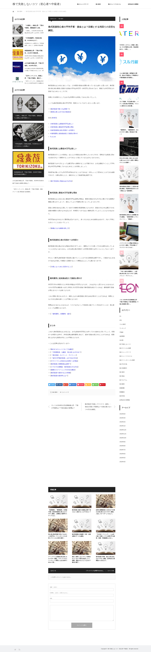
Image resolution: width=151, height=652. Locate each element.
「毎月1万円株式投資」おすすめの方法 (64, 358)
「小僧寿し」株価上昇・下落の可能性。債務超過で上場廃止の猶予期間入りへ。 (28, 117)
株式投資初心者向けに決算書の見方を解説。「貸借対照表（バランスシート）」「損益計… (129, 217)
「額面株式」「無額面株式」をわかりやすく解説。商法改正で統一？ (129, 132)
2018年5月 (123, 457)
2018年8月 (123, 446)
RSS (19, 649)
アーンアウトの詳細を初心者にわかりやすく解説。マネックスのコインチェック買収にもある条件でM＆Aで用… (57, 559)
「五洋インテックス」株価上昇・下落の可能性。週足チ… (33, 77)
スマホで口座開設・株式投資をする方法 (64, 367)
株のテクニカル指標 (125, 348)
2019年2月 (123, 422)
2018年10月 (123, 438)
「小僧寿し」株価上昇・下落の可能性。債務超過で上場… (34, 27)
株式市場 (122, 396)
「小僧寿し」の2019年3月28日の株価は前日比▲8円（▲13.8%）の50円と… (34, 33)
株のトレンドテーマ (82, 4)
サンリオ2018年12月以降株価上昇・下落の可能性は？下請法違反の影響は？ (64, 406)
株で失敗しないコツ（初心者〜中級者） (37, 4)
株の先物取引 (123, 368)
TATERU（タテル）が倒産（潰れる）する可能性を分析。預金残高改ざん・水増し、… (129, 47)
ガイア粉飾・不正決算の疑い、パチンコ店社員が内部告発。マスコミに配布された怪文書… (129, 104)
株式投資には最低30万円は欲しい (62, 124)
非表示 (54, 118)
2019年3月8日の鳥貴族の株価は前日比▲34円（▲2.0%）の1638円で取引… (34, 58)
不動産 (121, 332)
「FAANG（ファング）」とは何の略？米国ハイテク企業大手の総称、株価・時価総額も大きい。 (105, 536)
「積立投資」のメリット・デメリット (63, 355)
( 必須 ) (53, 587)
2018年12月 (123, 430)
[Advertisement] (82, 434)
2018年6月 (123, 453)
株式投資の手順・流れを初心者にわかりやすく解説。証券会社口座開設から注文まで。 (105, 558)
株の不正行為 (123, 364)
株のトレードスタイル (114, 4)
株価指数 (122, 388)
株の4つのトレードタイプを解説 (62, 349)
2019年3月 (123, 418)
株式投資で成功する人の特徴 (60, 373)
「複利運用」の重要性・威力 (60, 314)
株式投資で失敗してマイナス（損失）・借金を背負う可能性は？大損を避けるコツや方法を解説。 (98, 406)
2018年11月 (123, 434)
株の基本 (98, 4)
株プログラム (123, 380)
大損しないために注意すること (61, 266)
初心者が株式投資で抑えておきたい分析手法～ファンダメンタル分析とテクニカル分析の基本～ (57, 536)
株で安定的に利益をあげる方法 (61, 181)
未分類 (121, 340)
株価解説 (122, 392)
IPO (121, 320)
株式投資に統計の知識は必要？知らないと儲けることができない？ (81, 511)
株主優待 (122, 384)
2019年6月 (123, 414)
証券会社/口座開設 (133, 4)
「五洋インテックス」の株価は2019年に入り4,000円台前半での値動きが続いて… (34, 83)
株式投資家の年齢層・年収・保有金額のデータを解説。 (81, 535)
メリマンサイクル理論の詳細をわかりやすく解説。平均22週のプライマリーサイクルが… (129, 245)
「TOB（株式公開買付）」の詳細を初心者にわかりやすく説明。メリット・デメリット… (129, 273)
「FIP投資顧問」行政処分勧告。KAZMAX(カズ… (33, 39)
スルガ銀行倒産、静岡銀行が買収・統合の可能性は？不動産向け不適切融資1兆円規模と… (129, 75)
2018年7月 (123, 449)
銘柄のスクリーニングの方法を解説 (63, 370)
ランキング (123, 328)
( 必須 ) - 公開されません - (59, 592)
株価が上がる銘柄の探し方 (60, 228)
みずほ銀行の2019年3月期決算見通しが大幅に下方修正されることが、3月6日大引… (34, 70)
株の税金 (122, 376)
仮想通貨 (122, 336)
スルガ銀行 (123, 324)
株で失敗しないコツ (125, 344)
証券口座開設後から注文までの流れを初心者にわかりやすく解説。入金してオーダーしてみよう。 (105, 511)
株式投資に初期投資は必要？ (60, 364)
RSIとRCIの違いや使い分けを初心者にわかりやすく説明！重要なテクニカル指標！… (129, 160)
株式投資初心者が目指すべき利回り (63, 130)
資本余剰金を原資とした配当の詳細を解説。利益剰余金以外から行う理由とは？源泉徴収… (129, 189)
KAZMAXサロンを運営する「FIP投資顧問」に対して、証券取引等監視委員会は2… (34, 45)
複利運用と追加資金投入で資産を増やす (64, 133)
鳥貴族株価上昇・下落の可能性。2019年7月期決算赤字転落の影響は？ (28, 173)
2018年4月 (123, 461)
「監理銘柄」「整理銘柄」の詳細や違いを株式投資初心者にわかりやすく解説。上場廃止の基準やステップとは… (57, 512)
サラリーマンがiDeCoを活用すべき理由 (64, 361)
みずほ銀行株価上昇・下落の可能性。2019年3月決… (34, 64)
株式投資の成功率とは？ (59, 375)
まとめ (53, 136)
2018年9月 (123, 442)
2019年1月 (123, 426)
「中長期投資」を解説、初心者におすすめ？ (66, 352)
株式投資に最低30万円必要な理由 (62, 127)
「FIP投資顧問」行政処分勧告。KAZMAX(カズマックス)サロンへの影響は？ (28, 145)
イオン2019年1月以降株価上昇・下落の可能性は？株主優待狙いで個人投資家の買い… (129, 302)
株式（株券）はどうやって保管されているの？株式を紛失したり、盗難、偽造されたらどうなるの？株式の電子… (81, 559)
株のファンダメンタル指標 (127, 360)
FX (120, 316)
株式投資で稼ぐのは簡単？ (60, 109)
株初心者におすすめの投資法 (60, 112)
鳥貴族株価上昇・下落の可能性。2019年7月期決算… (33, 52)
